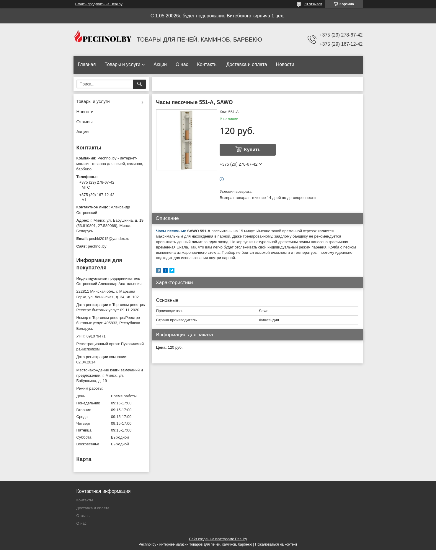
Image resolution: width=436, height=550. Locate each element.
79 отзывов (313, 4)
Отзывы (84, 121)
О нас (182, 64)
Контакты (207, 64)
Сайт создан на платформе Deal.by (218, 539)
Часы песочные (171, 231)
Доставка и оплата (246, 64)
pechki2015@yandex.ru (109, 238)
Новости (285, 64)
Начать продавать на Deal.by (99, 4)
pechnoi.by (97, 246)
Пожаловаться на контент (276, 544)
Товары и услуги (122, 64)
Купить (252, 149)
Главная (87, 64)
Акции (160, 64)
